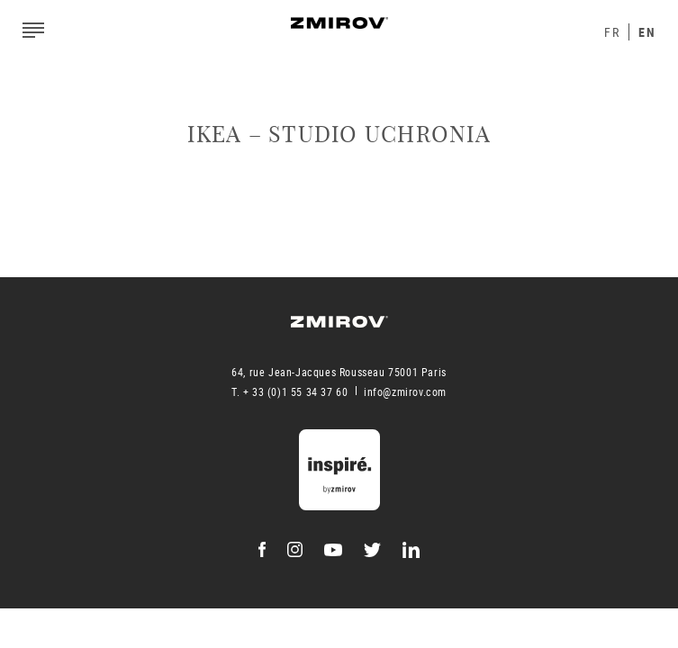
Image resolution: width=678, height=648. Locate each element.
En (646, 31)
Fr (611, 31)
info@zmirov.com (405, 391)
